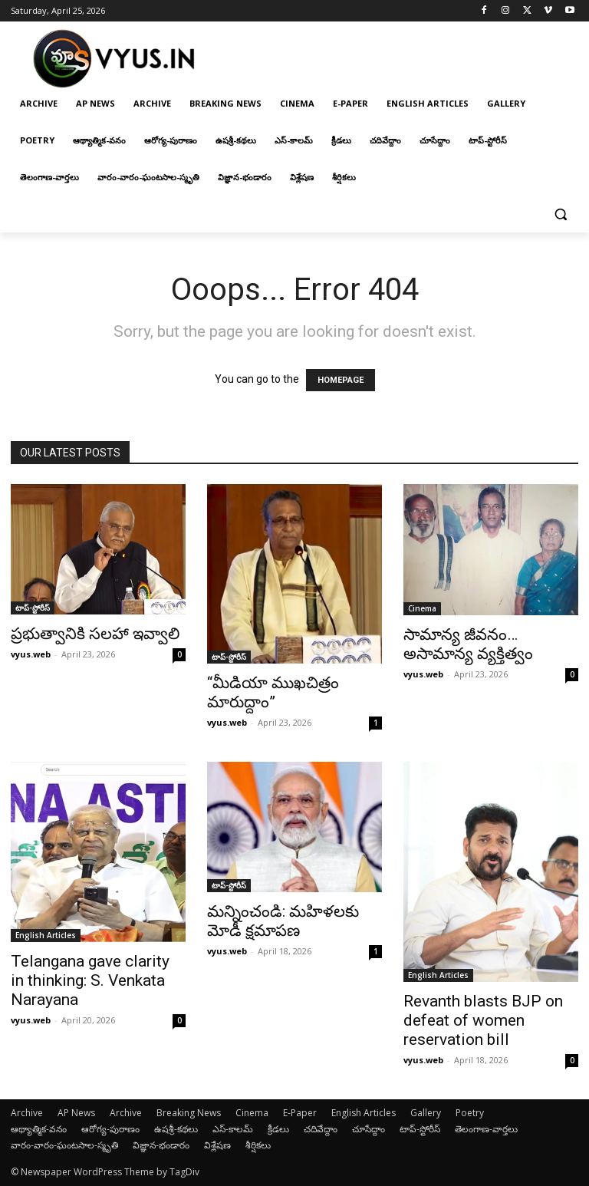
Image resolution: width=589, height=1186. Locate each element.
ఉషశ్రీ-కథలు (176, 1128)
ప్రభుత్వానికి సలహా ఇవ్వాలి (95, 633)
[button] (560, 214)
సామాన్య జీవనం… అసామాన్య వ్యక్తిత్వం (468, 644)
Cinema (422, 608)
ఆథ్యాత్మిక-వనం (39, 1128)
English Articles (45, 935)
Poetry (470, 1112)
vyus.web (31, 654)
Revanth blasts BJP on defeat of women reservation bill (483, 1020)
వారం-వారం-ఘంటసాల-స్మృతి (64, 1144)
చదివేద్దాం (320, 1128)
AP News (76, 1112)
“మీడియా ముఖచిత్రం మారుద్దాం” (273, 692)
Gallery (425, 1112)
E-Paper (300, 1112)
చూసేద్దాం (368, 1128)
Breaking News (188, 1112)
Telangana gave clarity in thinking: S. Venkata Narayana (90, 980)
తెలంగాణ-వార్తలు (486, 1128)
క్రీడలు (278, 1128)
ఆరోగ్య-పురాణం (110, 1128)
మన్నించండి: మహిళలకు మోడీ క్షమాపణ (283, 921)
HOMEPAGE (341, 380)
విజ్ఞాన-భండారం (161, 1144)
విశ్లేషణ (217, 1144)
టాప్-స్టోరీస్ (32, 607)
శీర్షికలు (258, 1144)
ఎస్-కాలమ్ (232, 1128)
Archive (27, 1112)
